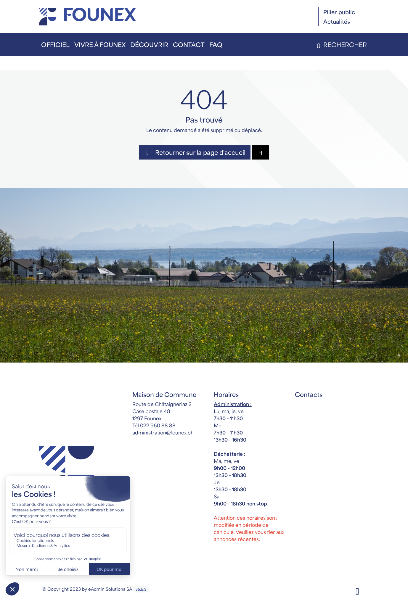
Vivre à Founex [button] (100, 45)
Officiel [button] (55, 45)
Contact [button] (189, 45)
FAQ (215, 45)
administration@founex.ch (163, 432)
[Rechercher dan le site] (260, 152)
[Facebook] (357, 590)
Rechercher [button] (340, 45)
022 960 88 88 (158, 425)
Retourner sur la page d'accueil (194, 152)
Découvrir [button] (149, 45)
